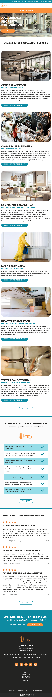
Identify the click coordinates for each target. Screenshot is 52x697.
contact (14, 657)
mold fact (22, 657)
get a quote (26, 408)
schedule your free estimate (14, 105)
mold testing (21, 27)
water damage (43, 654)
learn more (8, 31)
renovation (4, 27)
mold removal (31, 654)
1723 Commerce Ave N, (24, 1)
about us (30, 657)
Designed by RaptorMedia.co (18, 690)
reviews (37, 657)
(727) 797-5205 (46, 1)
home (6, 654)
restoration (12, 27)
